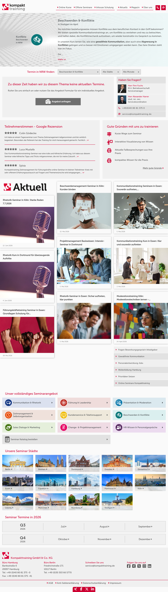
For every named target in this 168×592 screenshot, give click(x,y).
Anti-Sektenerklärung (67, 583)
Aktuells (122, 7)
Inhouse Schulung (104, 7)
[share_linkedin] (92, 589)
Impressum (114, 583)
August (104, 526)
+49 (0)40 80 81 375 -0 (18, 572)
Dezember (145, 539)
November (104, 539)
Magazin (135, 7)
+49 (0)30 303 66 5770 (60, 572)
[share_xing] (75, 589)
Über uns (147, 7)
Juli (63, 526)
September (145, 526)
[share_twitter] (87, 589)
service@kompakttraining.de (100, 565)
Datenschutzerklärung (93, 583)
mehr (62, 59)
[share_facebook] (81, 589)
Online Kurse (64, 7)
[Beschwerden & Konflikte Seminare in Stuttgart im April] (158, 7)
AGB (50, 583)
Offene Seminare (83, 7)
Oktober (63, 539)
